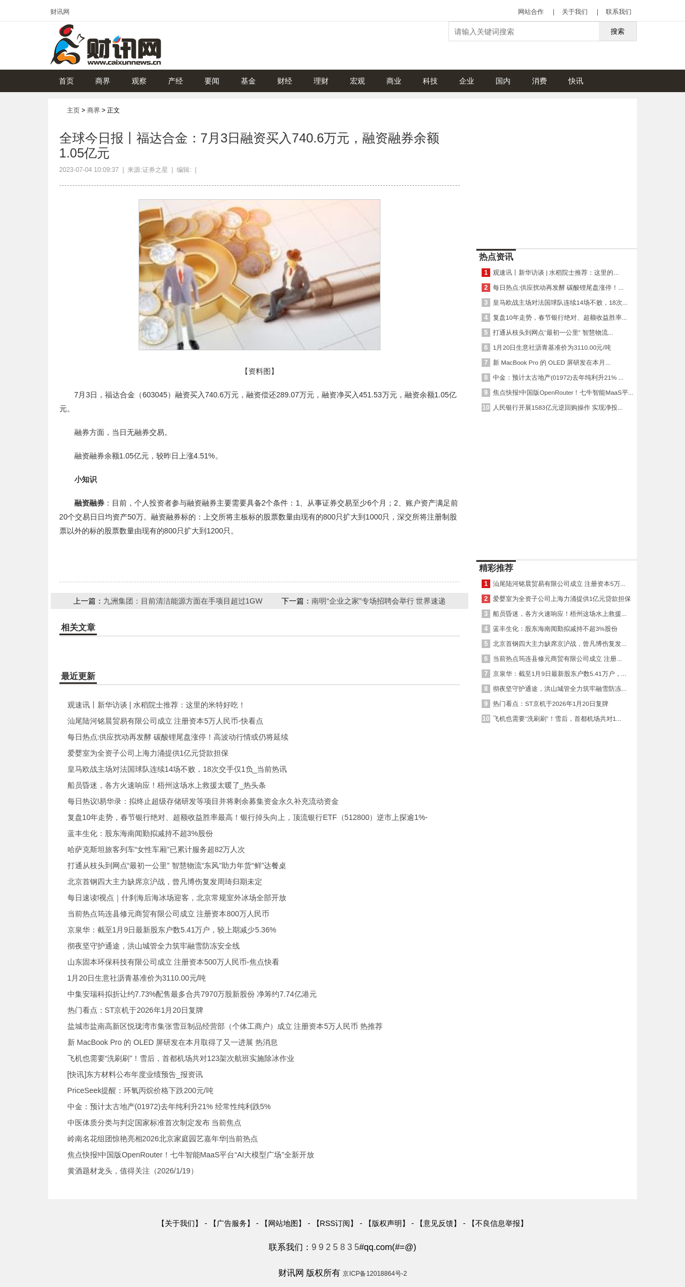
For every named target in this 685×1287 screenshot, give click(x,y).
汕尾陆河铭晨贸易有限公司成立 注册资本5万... (559, 583)
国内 (503, 81)
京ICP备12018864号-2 (374, 1273)
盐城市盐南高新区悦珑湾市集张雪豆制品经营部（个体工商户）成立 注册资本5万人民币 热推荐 (225, 1026)
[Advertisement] (556, 171)
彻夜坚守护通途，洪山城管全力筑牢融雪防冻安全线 (153, 946)
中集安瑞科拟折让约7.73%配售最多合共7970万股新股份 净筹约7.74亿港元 (192, 994)
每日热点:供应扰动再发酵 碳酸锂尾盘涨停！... (558, 287)
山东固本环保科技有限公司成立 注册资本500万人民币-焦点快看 (173, 962)
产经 (175, 81)
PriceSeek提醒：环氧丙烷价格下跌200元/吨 (140, 1090)
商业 (393, 81)
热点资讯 (496, 256)
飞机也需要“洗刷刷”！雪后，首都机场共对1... (557, 718)
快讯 (575, 81)
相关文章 (78, 627)
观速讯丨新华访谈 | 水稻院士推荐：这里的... (556, 272)
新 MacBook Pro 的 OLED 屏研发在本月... (552, 362)
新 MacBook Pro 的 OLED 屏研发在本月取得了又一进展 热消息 (172, 1042)
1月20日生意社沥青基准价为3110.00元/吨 (137, 978)
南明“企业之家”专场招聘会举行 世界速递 (378, 601)
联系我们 (618, 12)
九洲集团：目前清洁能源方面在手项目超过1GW (183, 601)
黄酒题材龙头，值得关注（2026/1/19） (132, 1170)
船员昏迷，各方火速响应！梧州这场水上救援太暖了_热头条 (167, 785)
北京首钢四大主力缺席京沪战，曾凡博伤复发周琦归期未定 (164, 881)
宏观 (357, 81)
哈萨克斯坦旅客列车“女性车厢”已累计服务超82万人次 (156, 849)
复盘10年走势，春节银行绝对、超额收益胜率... (560, 317)
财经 (284, 81)
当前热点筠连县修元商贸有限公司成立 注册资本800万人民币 (168, 913)
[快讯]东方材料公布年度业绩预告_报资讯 (135, 1074)
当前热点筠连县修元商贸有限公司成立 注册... (557, 658)
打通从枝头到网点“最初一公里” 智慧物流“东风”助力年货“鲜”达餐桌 (177, 865)
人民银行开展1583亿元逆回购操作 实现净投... (558, 407)
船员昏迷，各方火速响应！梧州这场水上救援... (560, 613)
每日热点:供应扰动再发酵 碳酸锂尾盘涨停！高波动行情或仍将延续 (178, 737)
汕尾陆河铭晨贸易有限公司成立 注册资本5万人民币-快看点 (165, 721)
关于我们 (575, 12)
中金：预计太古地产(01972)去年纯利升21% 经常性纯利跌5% (169, 1106)
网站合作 (531, 12)
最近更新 (78, 676)
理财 (321, 81)
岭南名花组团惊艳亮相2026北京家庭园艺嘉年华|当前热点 (162, 1138)
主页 (73, 110)
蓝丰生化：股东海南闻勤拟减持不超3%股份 (140, 833)
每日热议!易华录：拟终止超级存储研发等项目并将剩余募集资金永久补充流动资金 (203, 801)
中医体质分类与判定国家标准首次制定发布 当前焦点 (154, 1122)
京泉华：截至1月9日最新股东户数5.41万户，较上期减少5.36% (172, 929)
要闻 (211, 81)
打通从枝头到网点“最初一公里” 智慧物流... (553, 332)
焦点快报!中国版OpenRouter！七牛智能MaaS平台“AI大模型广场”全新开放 (190, 1154)
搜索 (618, 31)
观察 (139, 81)
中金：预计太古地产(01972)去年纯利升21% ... (558, 377)
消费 (539, 81)
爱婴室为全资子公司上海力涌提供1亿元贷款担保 (148, 753)
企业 (466, 81)
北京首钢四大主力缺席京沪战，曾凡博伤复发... (560, 643)
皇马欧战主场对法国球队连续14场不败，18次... (560, 302)
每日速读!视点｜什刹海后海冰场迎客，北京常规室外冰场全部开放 (177, 897)
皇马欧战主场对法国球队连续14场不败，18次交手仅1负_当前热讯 (177, 769)
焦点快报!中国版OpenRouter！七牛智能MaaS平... (563, 392)
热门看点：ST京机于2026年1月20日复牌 (135, 1010)
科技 (430, 81)
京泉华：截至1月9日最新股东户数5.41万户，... (559, 673)
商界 (102, 81)
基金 (248, 81)
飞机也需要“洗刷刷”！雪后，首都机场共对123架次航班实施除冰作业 (181, 1058)
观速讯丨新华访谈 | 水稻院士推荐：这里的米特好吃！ (156, 705)
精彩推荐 (496, 568)
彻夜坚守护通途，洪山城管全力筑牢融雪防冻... (560, 688)
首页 (66, 81)
